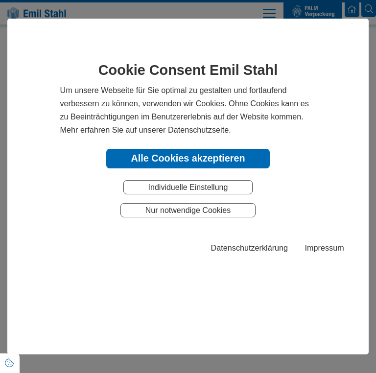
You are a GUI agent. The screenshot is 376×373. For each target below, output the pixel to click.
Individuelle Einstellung (188, 187)
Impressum (324, 247)
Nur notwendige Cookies (188, 210)
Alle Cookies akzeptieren (188, 158)
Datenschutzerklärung (249, 247)
